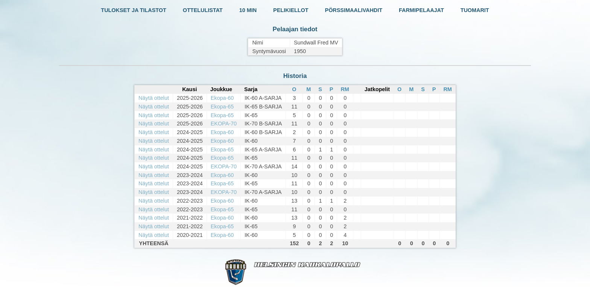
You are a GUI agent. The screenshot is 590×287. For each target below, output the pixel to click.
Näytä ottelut (153, 98)
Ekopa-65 (222, 107)
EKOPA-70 (224, 124)
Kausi (189, 89)
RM (345, 89)
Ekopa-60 (222, 98)
